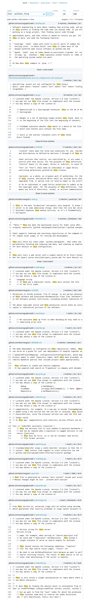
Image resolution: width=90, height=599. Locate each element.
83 (10, 107)
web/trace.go (40, 444)
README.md (40, 219)
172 (9, 129)
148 (9, 549)
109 (9, 433)
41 (10, 389)
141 (9, 536)
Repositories (34, 3)
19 (10, 453)
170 (9, 124)
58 (10, 52)
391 (9, 597)
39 (10, 236)
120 (9, 368)
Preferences (63, 3)
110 (9, 436)
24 (10, 170)
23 (10, 168)
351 (9, 575)
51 (10, 414)
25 (10, 173)
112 (9, 357)
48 (10, 322)
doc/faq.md (40, 23)
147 (9, 546)
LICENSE (38, 147)
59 (10, 55)
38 (10, 233)
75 (10, 66)
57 (10, 284)
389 (9, 592)
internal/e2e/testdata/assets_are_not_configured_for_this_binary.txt (36, 78)
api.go (37, 95)
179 (9, 132)
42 (10, 391)
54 (10, 47)
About (55, 3)
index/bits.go (40, 563)
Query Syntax (45, 3)
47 (10, 320)
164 (9, 121)
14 (10, 507)
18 (10, 164)
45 (10, 181)
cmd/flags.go (40, 459)
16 (10, 159)
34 (10, 36)
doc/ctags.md (40, 500)
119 (9, 366)
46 (10, 317)
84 (10, 110)
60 (10, 57)
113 (9, 360)
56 (10, 282)
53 (10, 44)
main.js (34, 199)
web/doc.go (40, 328)
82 (10, 258)
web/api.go (40, 267)
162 (9, 116)
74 (10, 63)
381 (9, 589)
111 (9, 355)
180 (9, 135)
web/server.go (41, 515)
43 (10, 176)
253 (9, 555)
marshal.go (40, 313)
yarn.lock (35, 473)
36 (10, 41)
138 (9, 532)
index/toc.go (40, 397)
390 (9, 595)
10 (10, 153)
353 (9, 580)
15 (10, 509)
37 (10, 231)
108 (9, 431)
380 (9, 586)
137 (9, 530)
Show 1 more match (45, 69)
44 (10, 179)
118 (9, 363)
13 (10, 308)
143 (9, 540)
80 (10, 253)
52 (10, 185)
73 (10, 61)
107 (9, 429)
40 (10, 386)
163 (9, 118)
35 (10, 38)
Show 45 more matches (45, 141)
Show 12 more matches (45, 193)
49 (10, 349)
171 (9, 127)
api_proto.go (40, 374)
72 (10, 242)
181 (9, 137)
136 (9, 527)
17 (10, 162)
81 (10, 255)
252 (9, 552)
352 (9, 578)
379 (9, 584)
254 (9, 557)
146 (9, 544)
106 (9, 426)
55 (10, 49)
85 (10, 112)
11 (10, 156)
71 (10, 239)
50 (10, 351)
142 (9, 538)
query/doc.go (40, 485)
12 (10, 305)
